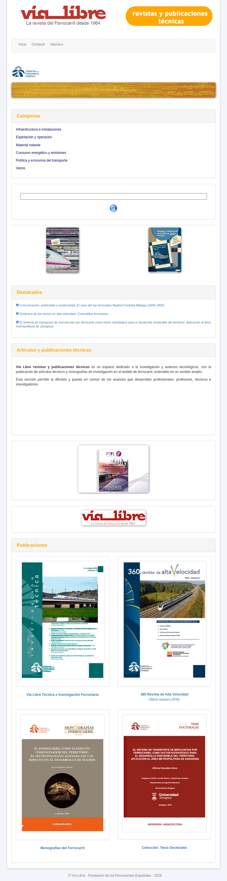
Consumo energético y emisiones (41, 153)
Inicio (22, 44)
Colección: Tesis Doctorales (164, 848)
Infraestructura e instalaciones (38, 129)
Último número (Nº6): (164, 700)
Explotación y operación (34, 137)
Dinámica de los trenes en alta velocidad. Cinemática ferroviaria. (64, 313)
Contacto (38, 44)
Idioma (56, 44)
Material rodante (28, 145)
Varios (20, 168)
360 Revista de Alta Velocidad (164, 694)
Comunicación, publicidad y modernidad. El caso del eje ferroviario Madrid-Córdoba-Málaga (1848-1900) (91, 305)
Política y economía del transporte (41, 160)
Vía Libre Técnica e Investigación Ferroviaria (62, 695)
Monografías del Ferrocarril (63, 848)
